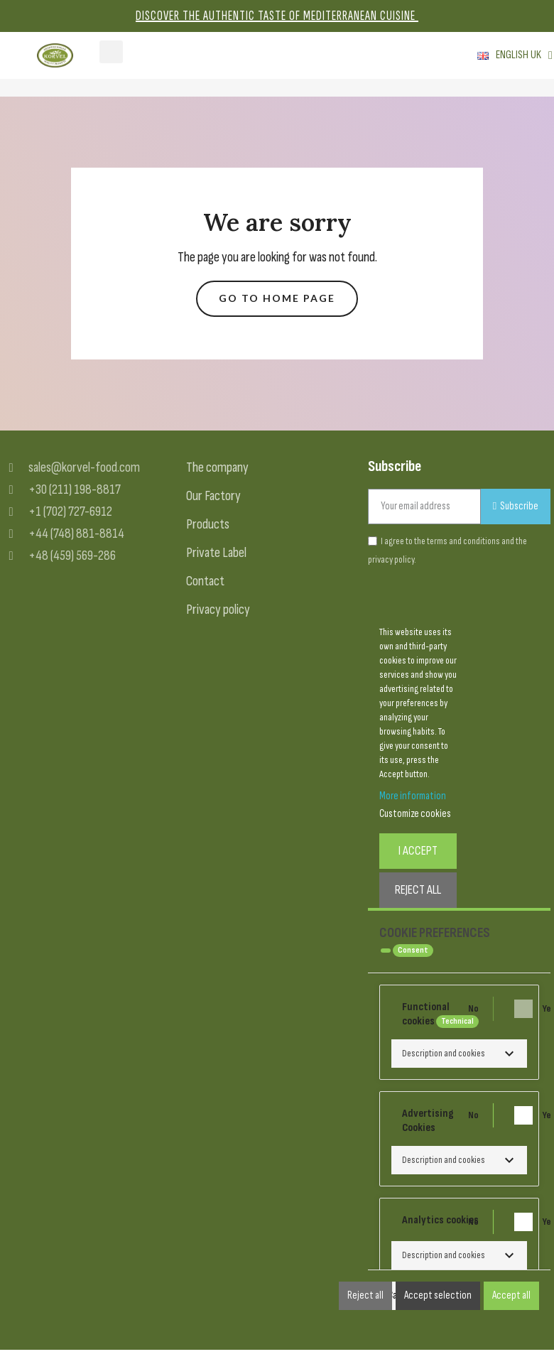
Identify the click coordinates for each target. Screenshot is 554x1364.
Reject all (365, 1295)
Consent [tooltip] (413, 950)
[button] (277, 299)
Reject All (418, 889)
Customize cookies (415, 814)
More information (412, 796)
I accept (418, 850)
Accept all (511, 1295)
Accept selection (438, 1295)
